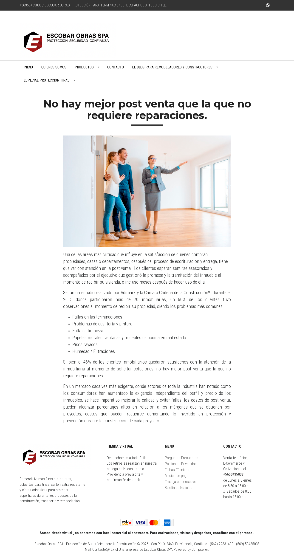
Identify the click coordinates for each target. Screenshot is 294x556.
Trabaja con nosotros (181, 482)
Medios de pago (176, 476)
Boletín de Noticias (178, 487)
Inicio (28, 67)
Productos (84, 67)
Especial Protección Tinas (47, 80)
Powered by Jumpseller (191, 549)
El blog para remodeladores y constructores (172, 67)
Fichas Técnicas (177, 470)
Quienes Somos (53, 67)
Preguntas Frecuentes (181, 458)
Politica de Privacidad (181, 464)
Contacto (115, 67)
